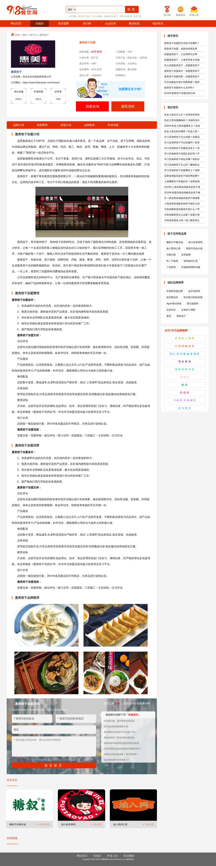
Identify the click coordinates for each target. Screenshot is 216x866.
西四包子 (181, 316)
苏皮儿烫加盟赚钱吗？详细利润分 (182, 120)
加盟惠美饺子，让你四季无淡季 (180, 54)
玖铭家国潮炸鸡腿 (190, 267)
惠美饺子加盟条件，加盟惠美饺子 (182, 71)
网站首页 (16, 23)
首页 (17, 35)
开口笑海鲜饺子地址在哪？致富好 (182, 159)
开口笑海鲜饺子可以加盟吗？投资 (182, 142)
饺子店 (33, 35)
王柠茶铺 (72, 16)
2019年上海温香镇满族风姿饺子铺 (182, 187)
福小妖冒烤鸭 (68, 824)
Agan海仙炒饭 (173, 303)
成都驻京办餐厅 (111, 16)
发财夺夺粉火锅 (194, 248)
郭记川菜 (137, 16)
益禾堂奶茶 (194, 291)
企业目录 (110, 23)
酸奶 (185, 384)
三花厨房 (171, 267)
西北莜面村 (193, 303)
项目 (24, 35)
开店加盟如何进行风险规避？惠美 (182, 82)
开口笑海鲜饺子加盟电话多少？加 (182, 148)
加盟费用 (42, 125)
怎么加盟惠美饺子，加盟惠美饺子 (182, 65)
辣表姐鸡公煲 (191, 261)
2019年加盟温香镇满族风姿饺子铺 (182, 192)
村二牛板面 (172, 261)
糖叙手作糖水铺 (17, 824)
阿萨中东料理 (126, 16)
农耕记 (185, 377)
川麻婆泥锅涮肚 (185, 400)
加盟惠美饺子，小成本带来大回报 (182, 59)
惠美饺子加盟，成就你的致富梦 (180, 48)
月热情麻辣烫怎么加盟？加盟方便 (182, 214)
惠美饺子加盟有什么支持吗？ (179, 87)
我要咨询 (92, 106)
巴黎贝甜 (171, 254)
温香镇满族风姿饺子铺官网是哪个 (182, 175)
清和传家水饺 (185, 369)
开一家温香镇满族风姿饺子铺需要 (182, 198)
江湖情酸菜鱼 (185, 346)
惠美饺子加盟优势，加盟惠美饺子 (182, 76)
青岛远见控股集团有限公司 (37, 76)
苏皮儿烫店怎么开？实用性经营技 (182, 114)
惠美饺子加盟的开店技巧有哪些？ (182, 43)
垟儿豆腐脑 (97, 16)
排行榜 (87, 23)
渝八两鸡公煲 (120, 824)
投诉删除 (129, 855)
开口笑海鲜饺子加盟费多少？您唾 (182, 170)
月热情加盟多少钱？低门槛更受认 (182, 220)
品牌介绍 (18, 125)
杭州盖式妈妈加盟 (193, 297)
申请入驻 (112, 855)
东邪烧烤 (186, 254)
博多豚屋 (185, 361)
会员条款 (72, 760)
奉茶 (168, 316)
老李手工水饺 (84, 16)
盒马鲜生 (185, 408)
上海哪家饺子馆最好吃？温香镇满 (182, 181)
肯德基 (185, 392)
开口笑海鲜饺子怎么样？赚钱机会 (182, 164)
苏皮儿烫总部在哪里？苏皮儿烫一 (182, 131)
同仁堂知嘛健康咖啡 (185, 353)
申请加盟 (113, 125)
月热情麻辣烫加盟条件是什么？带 (182, 209)
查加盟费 (63, 23)
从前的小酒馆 (188, 309)
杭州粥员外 (172, 297)
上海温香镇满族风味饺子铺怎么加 (182, 203)
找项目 (40, 23)
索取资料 (128, 106)
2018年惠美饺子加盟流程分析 (179, 93)
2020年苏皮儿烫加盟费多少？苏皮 (182, 125)
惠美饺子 (44, 35)
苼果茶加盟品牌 (174, 291)
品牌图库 (89, 125)
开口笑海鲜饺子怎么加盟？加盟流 (182, 137)
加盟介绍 (65, 125)
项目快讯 (157, 23)
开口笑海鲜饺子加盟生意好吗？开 (182, 153)
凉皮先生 (171, 309)
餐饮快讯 (134, 23)
